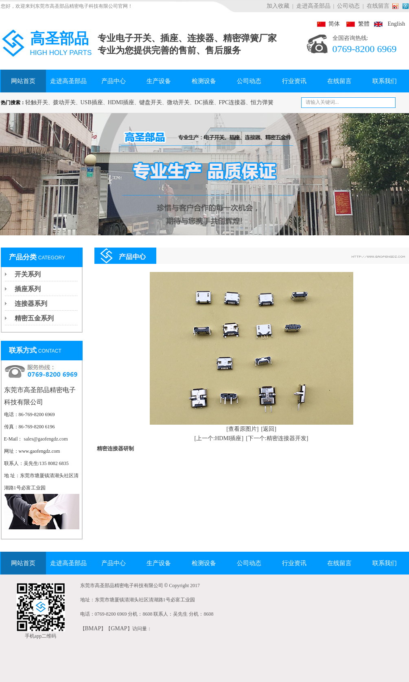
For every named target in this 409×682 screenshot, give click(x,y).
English (388, 24)
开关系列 (28, 274)
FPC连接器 (232, 102)
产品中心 (113, 81)
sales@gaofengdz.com (46, 439)
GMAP (119, 628)
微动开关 (178, 102)
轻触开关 (36, 102)
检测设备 (204, 81)
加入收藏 (278, 6)
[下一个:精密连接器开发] (277, 438)
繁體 (355, 24)
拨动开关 (64, 102)
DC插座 (204, 102)
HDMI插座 (121, 102)
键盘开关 (150, 102)
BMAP (93, 628)
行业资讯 (294, 81)
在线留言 (378, 6)
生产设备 (159, 81)
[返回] (268, 429)
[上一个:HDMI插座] (219, 438)
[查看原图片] (242, 429)
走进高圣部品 (313, 6)
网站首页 (23, 81)
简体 (328, 24)
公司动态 (348, 6)
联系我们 (384, 81)
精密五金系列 (34, 318)
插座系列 (28, 288)
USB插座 (92, 102)
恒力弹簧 (262, 102)
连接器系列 (31, 303)
